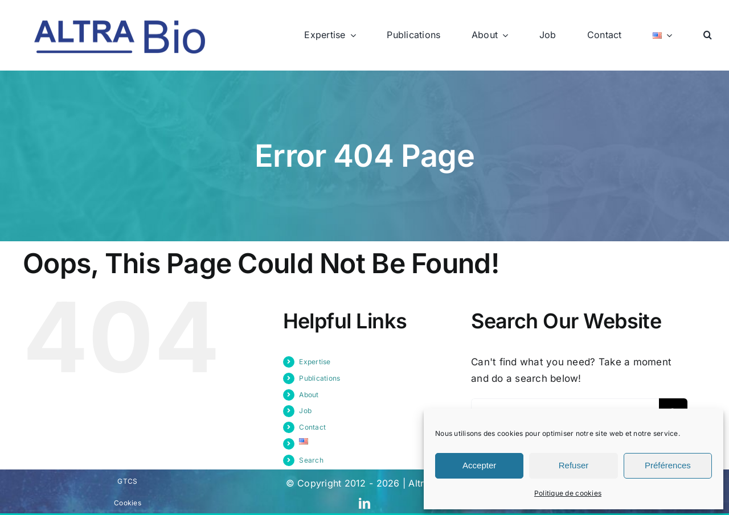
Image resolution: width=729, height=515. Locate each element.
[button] (707, 35)
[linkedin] (364, 503)
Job (305, 410)
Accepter (479, 465)
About (308, 394)
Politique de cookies (567, 493)
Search (311, 460)
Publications (319, 378)
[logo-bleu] (119, 25)
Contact (312, 427)
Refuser (574, 465)
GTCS (127, 481)
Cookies (127, 502)
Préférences (668, 465)
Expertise (314, 361)
